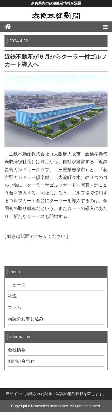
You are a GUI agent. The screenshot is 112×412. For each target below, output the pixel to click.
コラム (14, 307)
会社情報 (17, 349)
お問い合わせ (21, 361)
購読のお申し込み (26, 318)
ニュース (17, 285)
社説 (12, 296)
